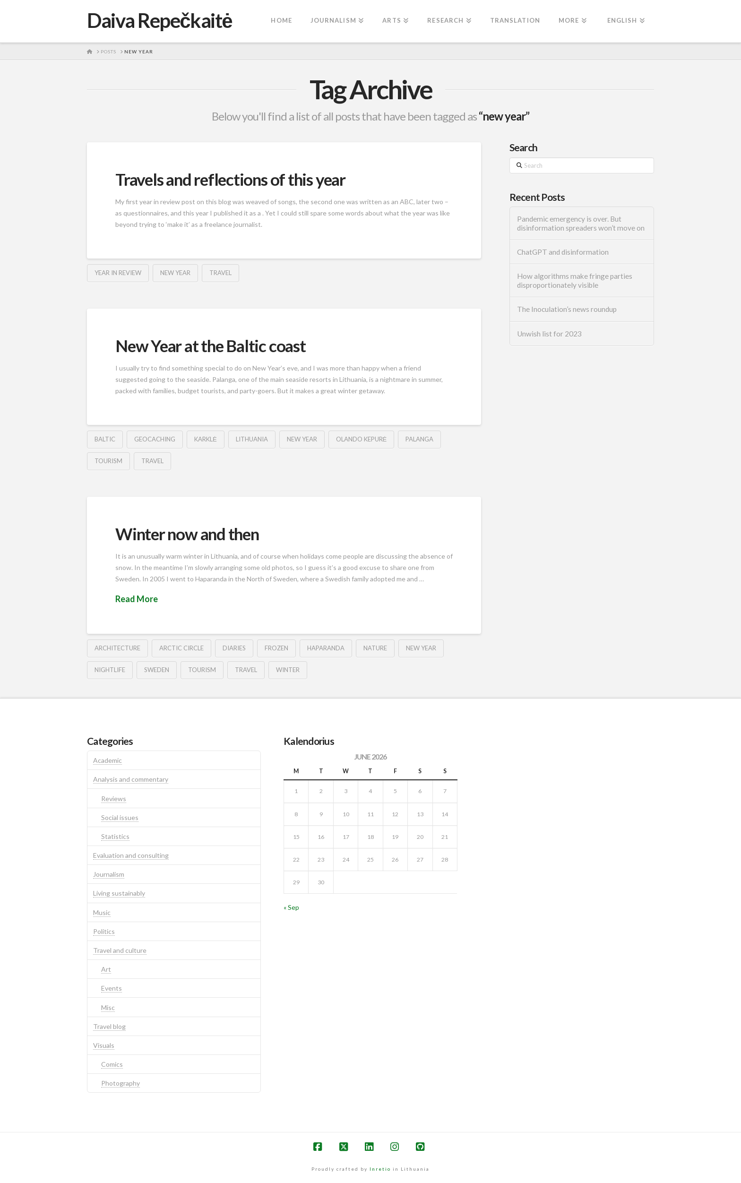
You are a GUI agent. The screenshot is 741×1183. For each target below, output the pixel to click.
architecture (117, 648)
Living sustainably (119, 893)
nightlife (110, 670)
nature (375, 648)
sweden (156, 670)
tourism (108, 461)
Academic (107, 760)
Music (102, 912)
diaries (234, 648)
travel (220, 272)
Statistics (115, 836)
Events (111, 988)
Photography (120, 1083)
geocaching (154, 439)
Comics (112, 1064)
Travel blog (109, 1026)
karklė (205, 439)
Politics (104, 931)
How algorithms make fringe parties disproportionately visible (574, 280)
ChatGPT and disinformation (563, 252)
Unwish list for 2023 (549, 333)
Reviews (113, 798)
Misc (108, 1007)
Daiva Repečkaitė (159, 20)
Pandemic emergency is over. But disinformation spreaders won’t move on (581, 223)
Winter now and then (187, 534)
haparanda (326, 648)
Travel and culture (119, 950)
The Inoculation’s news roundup (567, 309)
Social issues (119, 817)
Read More (136, 599)
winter (288, 670)
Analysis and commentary (130, 779)
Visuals (103, 1045)
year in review (118, 272)
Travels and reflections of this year (230, 179)
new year (175, 272)
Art (106, 969)
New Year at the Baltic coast (210, 345)
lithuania (252, 439)
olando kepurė (361, 439)
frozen (276, 648)
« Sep (291, 907)
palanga (419, 439)
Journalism (108, 874)
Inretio (380, 1169)
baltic (105, 439)
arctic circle (181, 648)
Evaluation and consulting (131, 855)
